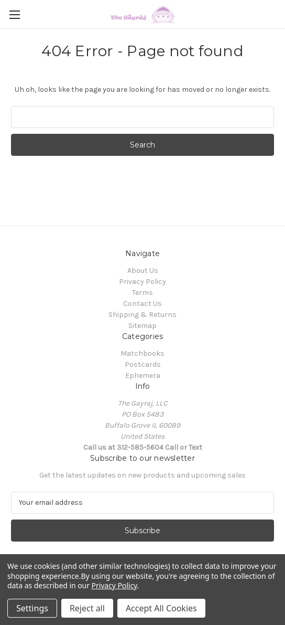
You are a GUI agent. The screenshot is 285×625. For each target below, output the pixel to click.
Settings (32, 608)
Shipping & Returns (142, 314)
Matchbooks (142, 353)
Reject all (87, 608)
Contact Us (142, 303)
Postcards (143, 364)
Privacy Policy (142, 281)
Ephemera (142, 375)
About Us (142, 270)
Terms (142, 292)
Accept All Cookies (161, 608)
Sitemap (142, 325)
